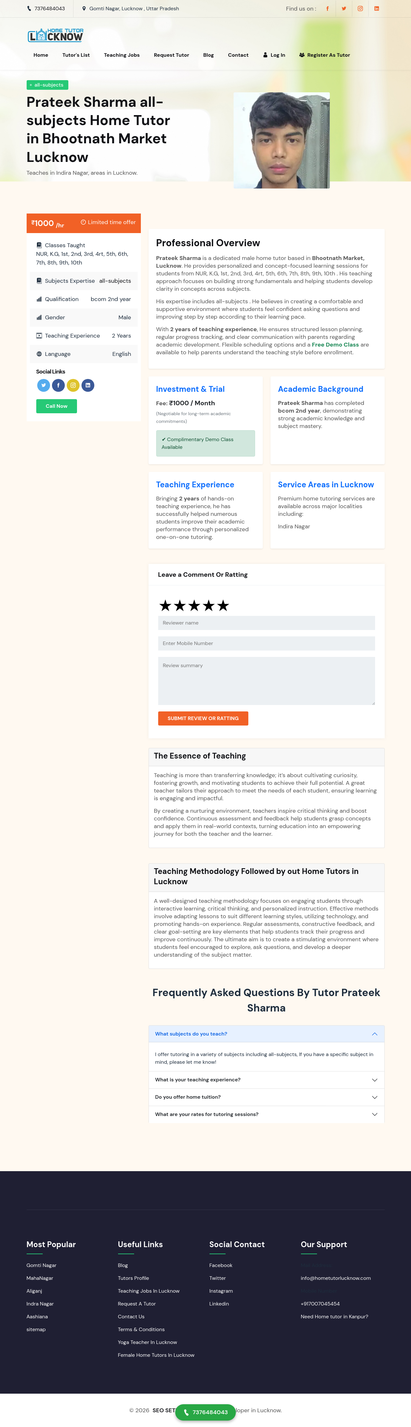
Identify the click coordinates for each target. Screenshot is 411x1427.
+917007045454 (320, 1303)
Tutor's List (76, 55)
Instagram (221, 1291)
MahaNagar (40, 1278)
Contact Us (131, 1316)
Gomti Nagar (42, 1265)
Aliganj (34, 1291)
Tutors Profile (133, 1278)
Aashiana (37, 1316)
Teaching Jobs (122, 55)
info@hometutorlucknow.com (336, 1278)
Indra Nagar (40, 1303)
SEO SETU (166, 1410)
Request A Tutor (137, 1303)
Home (41, 55)
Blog (208, 55)
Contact (238, 55)
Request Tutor (171, 55)
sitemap (36, 1329)
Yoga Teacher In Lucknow (147, 1342)
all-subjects (49, 84)
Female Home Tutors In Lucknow (156, 1355)
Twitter (218, 1278)
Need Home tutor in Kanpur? (334, 1316)
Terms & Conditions (141, 1329)
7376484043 (50, 8)
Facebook (221, 1265)
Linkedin (219, 1303)
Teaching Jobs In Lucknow (149, 1291)
